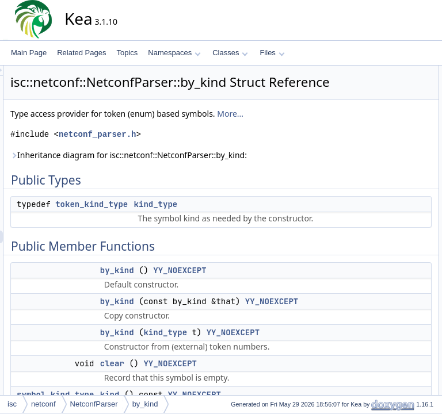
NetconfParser (94, 404)
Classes (230, 52)
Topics (127, 52)
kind (369, 160)
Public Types (373, 72)
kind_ (371, 211)
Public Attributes (378, 198)
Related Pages (81, 52)
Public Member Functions (393, 97)
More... (127, 142)
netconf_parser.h (200, 163)
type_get (376, 186)
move (371, 173)
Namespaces (174, 52)
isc (12, 404)
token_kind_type (195, 245)
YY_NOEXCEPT (283, 337)
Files (272, 52)
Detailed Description (385, 224)
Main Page (29, 52)
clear (370, 148)
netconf (43, 404)
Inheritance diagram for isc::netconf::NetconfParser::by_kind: (182, 190)
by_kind (221, 337)
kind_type (259, 245)
